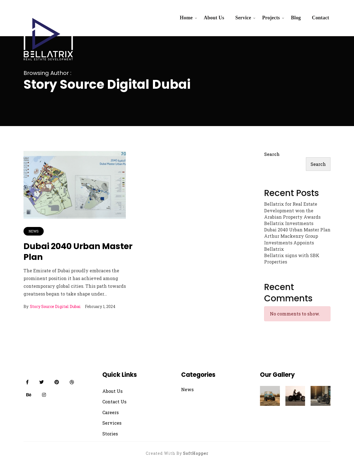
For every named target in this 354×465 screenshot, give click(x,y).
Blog (296, 17)
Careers (110, 412)
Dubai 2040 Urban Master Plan (78, 252)
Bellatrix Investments (288, 223)
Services (111, 423)
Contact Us (114, 401)
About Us (214, 17)
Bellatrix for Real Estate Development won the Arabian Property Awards (292, 210)
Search (272, 154)
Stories (110, 434)
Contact (320, 17)
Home (186, 17)
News (33, 231)
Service (243, 17)
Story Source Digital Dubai (55, 306)
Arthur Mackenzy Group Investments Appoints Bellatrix (291, 242)
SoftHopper (196, 453)
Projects (271, 17)
